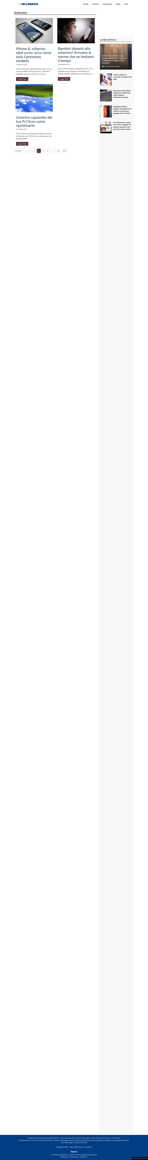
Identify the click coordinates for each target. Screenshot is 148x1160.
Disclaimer (83, 1157)
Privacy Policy (74, 1157)
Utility (118, 4)
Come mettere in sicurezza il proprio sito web (122, 77)
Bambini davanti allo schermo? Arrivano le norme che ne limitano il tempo (76, 54)
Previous (18, 151)
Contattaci (88, 1147)
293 (58, 151)
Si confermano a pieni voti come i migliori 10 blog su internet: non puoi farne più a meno (122, 125)
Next (64, 151)
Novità (85, 4)
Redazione (64, 1157)
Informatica (107, 4)
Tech (126, 4)
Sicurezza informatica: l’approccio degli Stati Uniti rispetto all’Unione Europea (122, 94)
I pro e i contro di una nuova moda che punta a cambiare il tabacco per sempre (114, 59)
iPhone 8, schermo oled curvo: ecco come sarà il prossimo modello (33, 54)
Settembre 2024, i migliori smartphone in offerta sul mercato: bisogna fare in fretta (122, 109)
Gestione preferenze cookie (140, 1158)
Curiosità (95, 4)
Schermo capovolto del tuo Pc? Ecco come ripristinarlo (34, 121)
